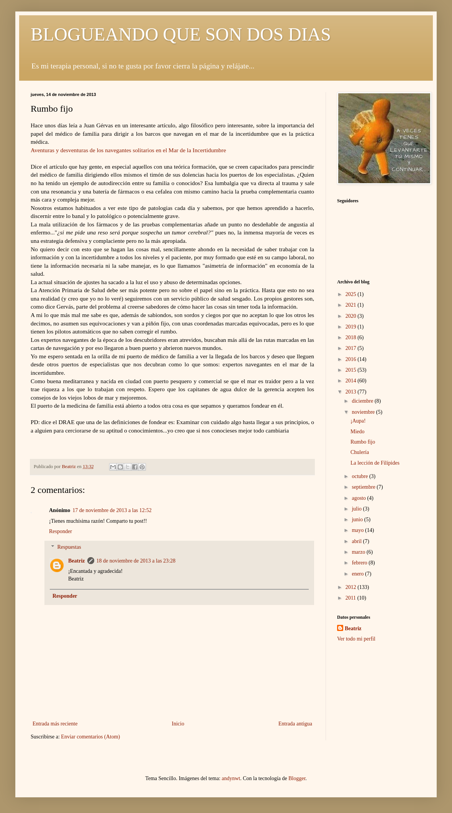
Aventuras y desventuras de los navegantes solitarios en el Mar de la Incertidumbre (128, 150)
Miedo (357, 431)
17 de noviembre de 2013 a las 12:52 (111, 510)
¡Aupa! (358, 421)
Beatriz (76, 561)
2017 (352, 348)
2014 (352, 381)
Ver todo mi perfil (356, 639)
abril (357, 541)
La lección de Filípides (375, 463)
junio (358, 519)
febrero (360, 563)
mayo (358, 530)
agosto (359, 498)
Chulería (359, 452)
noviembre (364, 412)
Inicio (178, 724)
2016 (352, 359)
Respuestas (69, 547)
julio (357, 509)
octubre (360, 476)
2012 (352, 587)
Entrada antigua (295, 724)
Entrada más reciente (55, 724)
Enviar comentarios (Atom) (90, 737)
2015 (352, 370)
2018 (352, 337)
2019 (352, 327)
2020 (352, 316)
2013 (352, 392)
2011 (351, 598)
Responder (60, 531)
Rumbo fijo (362, 442)
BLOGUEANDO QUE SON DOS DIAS (181, 34)
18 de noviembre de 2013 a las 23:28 (136, 561)
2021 (352, 305)
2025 (352, 294)
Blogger (296, 778)
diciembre (363, 401)
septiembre (364, 487)
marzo (359, 552)
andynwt (231, 778)
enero (358, 574)
